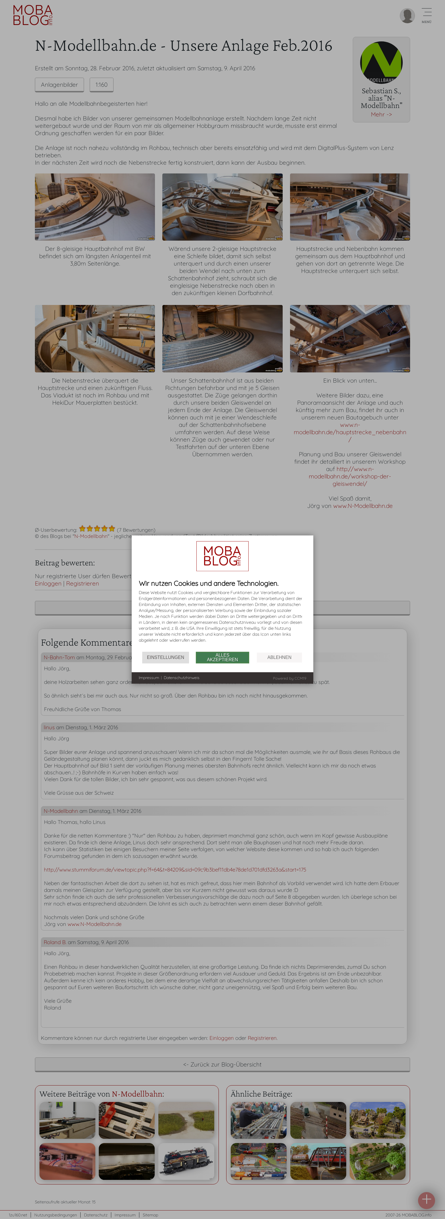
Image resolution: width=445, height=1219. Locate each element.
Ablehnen (279, 657)
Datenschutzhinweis (182, 677)
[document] (222, 615)
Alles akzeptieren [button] (222, 657)
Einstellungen (165, 657)
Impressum (149, 677)
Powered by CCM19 (289, 678)
